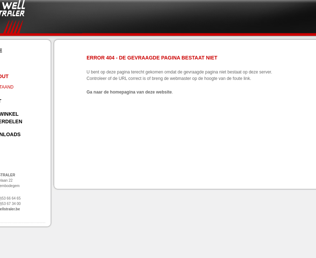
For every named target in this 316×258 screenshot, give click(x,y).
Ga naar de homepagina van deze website (129, 92)
